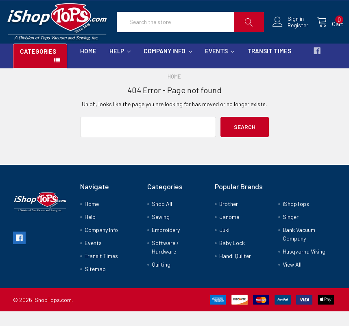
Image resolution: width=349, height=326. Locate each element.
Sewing (161, 231)
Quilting (161, 279)
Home (88, 65)
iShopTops (296, 218)
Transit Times (269, 65)
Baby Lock (232, 257)
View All (292, 279)
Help (120, 65)
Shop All (162, 218)
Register (290, 32)
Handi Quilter (235, 270)
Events (219, 65)
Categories (38, 65)
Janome (229, 231)
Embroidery (166, 244)
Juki (224, 244)
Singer (291, 231)
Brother (228, 218)
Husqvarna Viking (304, 266)
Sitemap (95, 283)
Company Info (168, 65)
